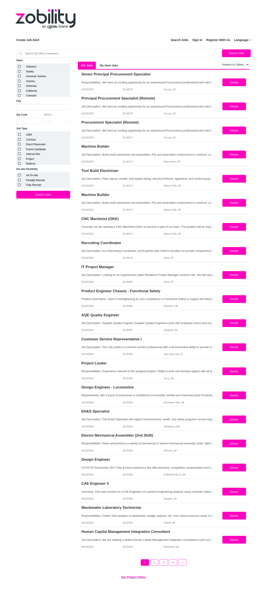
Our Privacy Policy (133, 577)
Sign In (197, 40)
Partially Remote (35, 180)
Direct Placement (35, 144)
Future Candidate (36, 149)
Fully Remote (33, 184)
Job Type (21, 128)
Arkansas (31, 85)
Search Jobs (180, 40)
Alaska (30, 71)
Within (48, 114)
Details (234, 82)
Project (30, 158)
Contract (31, 139)
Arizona (30, 81)
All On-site (32, 175)
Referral (30, 163)
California (31, 90)
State (19, 60)
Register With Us (218, 40)
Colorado (31, 95)
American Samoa (36, 76)
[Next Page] (182, 562)
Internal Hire (33, 154)
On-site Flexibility (27, 169)
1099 (29, 134)
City (18, 100)
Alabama (31, 66)
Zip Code (21, 114)
